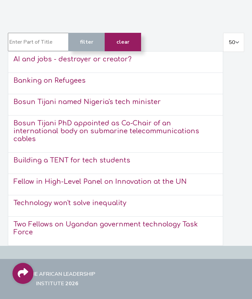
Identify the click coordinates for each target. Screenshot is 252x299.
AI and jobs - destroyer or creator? (72, 59)
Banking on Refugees (49, 80)
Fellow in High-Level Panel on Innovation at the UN (100, 181)
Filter (86, 42)
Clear (122, 42)
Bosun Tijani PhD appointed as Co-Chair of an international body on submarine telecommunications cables (106, 131)
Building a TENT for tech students (71, 160)
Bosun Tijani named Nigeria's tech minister (87, 102)
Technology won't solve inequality (69, 203)
